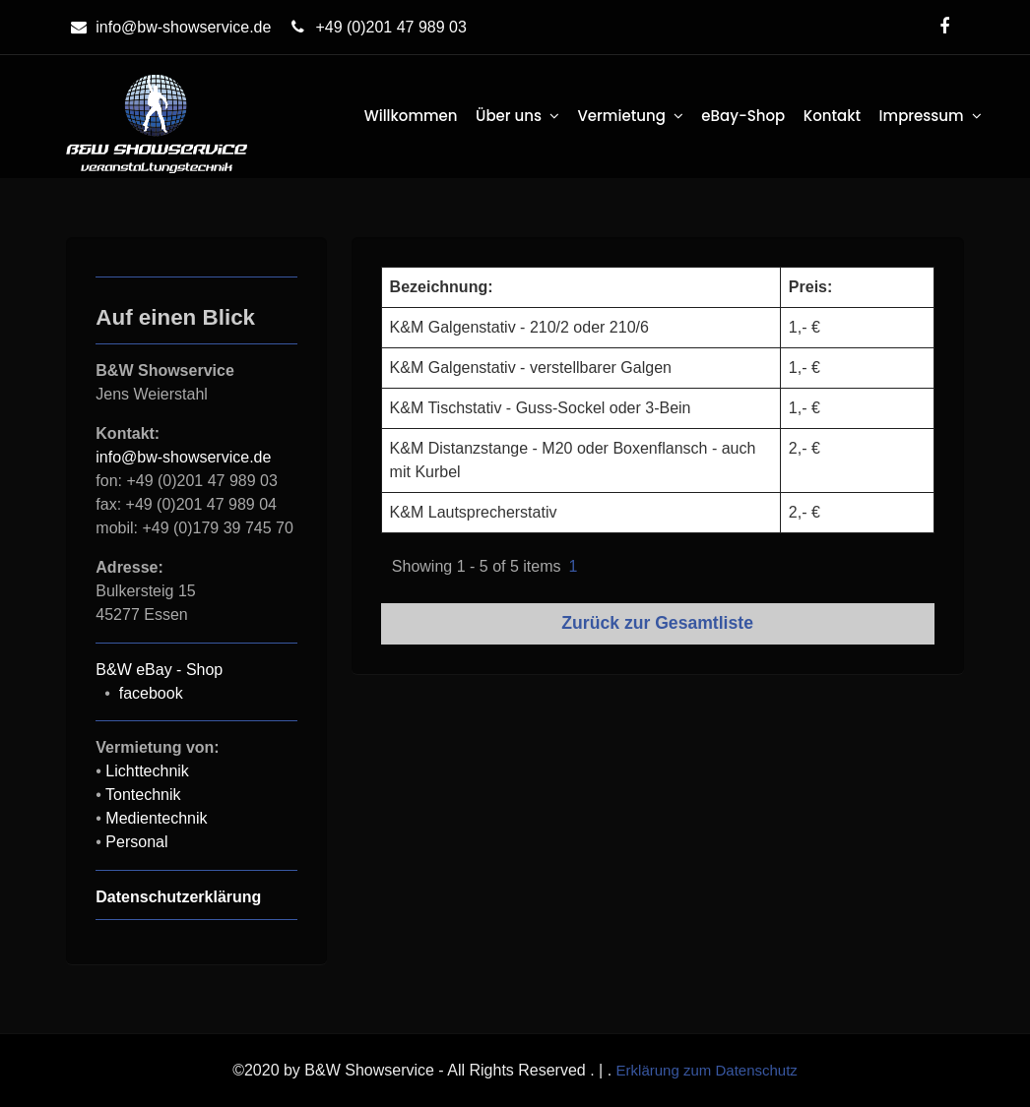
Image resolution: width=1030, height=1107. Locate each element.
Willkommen (411, 115)
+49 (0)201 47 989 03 (376, 27)
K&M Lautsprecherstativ (473, 512)
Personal (136, 841)
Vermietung (621, 115)
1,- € (804, 327)
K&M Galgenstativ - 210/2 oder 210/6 (519, 327)
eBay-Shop (743, 115)
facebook (151, 693)
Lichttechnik (147, 771)
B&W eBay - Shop (159, 669)
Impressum (921, 115)
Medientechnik (156, 818)
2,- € (804, 448)
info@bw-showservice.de (168, 27)
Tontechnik (143, 794)
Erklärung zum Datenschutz (707, 1070)
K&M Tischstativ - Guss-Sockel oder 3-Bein (540, 408)
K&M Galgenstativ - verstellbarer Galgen (531, 367)
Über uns (509, 115)
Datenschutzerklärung (178, 897)
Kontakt (832, 115)
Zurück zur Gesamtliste (657, 623)
